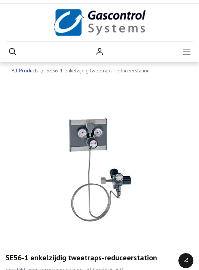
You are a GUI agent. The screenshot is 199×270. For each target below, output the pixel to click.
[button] (12, 51)
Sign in (99, 51)
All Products (25, 70)
